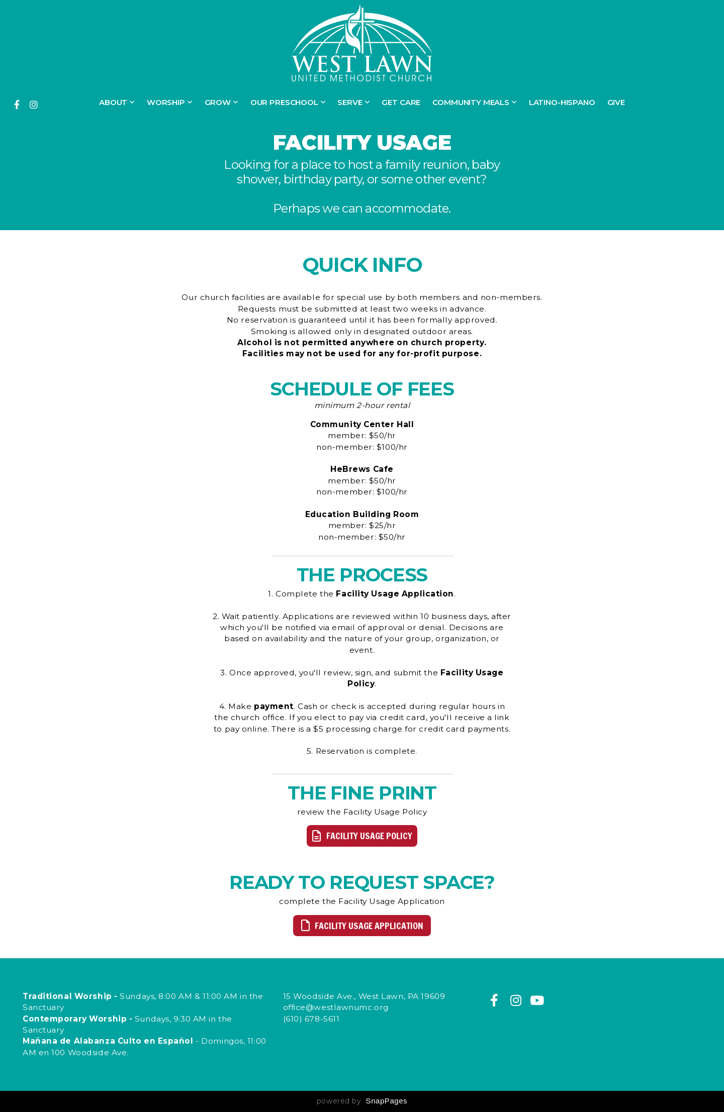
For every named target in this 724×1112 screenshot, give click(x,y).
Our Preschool (288, 102)
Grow (221, 102)
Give (616, 102)
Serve (353, 102)
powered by (362, 1100)
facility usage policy (360, 835)
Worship (170, 102)
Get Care (401, 102)
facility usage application (360, 925)
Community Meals (474, 102)
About (117, 102)
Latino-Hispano (562, 102)
